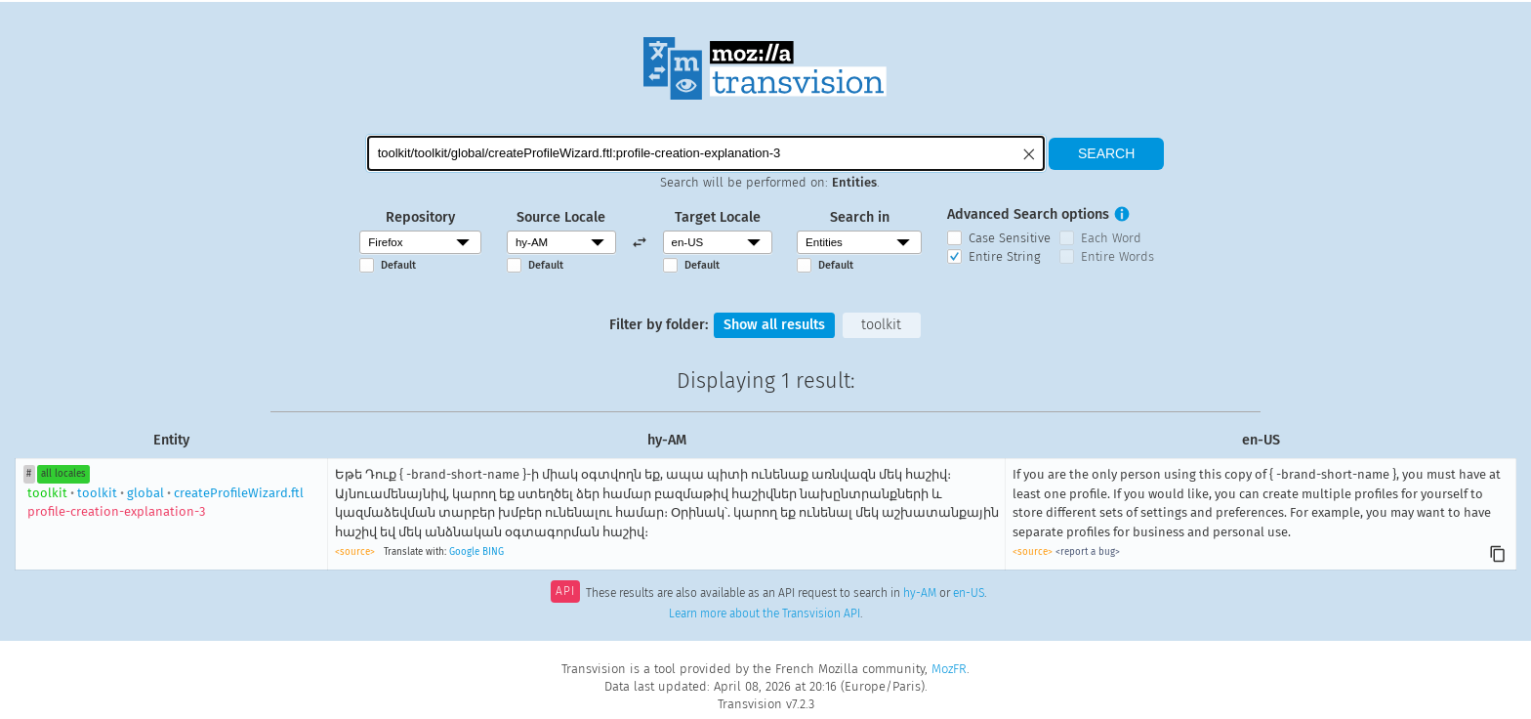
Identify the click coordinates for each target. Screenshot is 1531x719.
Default (398, 265)
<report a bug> (1087, 552)
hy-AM (919, 593)
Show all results (774, 325)
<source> (355, 552)
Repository (420, 217)
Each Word (1111, 238)
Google (464, 552)
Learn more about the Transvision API (764, 613)
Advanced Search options (1028, 214)
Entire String (1005, 256)
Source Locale (561, 217)
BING (493, 552)
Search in (860, 217)
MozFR (949, 668)
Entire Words (1117, 256)
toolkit (881, 325)
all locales (63, 474)
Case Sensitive (1010, 238)
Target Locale (718, 217)
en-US (968, 593)
